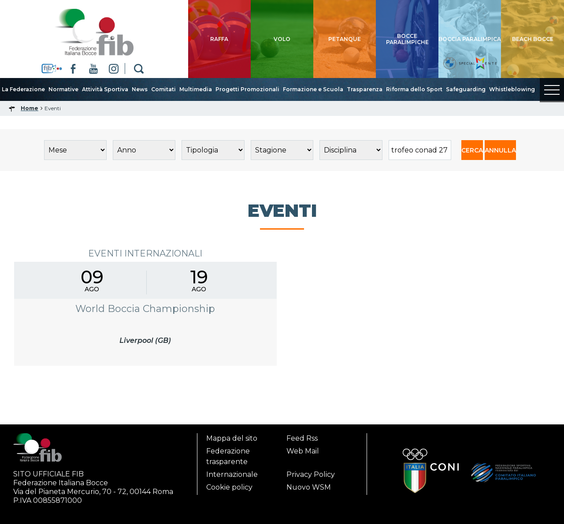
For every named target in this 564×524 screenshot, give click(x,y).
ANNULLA (500, 150)
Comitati (163, 89)
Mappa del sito (231, 438)
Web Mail (302, 451)
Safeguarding (466, 89)
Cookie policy (229, 487)
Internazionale (232, 474)
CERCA (472, 150)
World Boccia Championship (145, 309)
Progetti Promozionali (247, 89)
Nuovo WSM (308, 487)
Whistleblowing (512, 89)
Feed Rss (302, 438)
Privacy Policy (310, 474)
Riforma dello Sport (414, 89)
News (140, 89)
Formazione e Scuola (313, 89)
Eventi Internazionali (145, 253)
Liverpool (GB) (145, 340)
